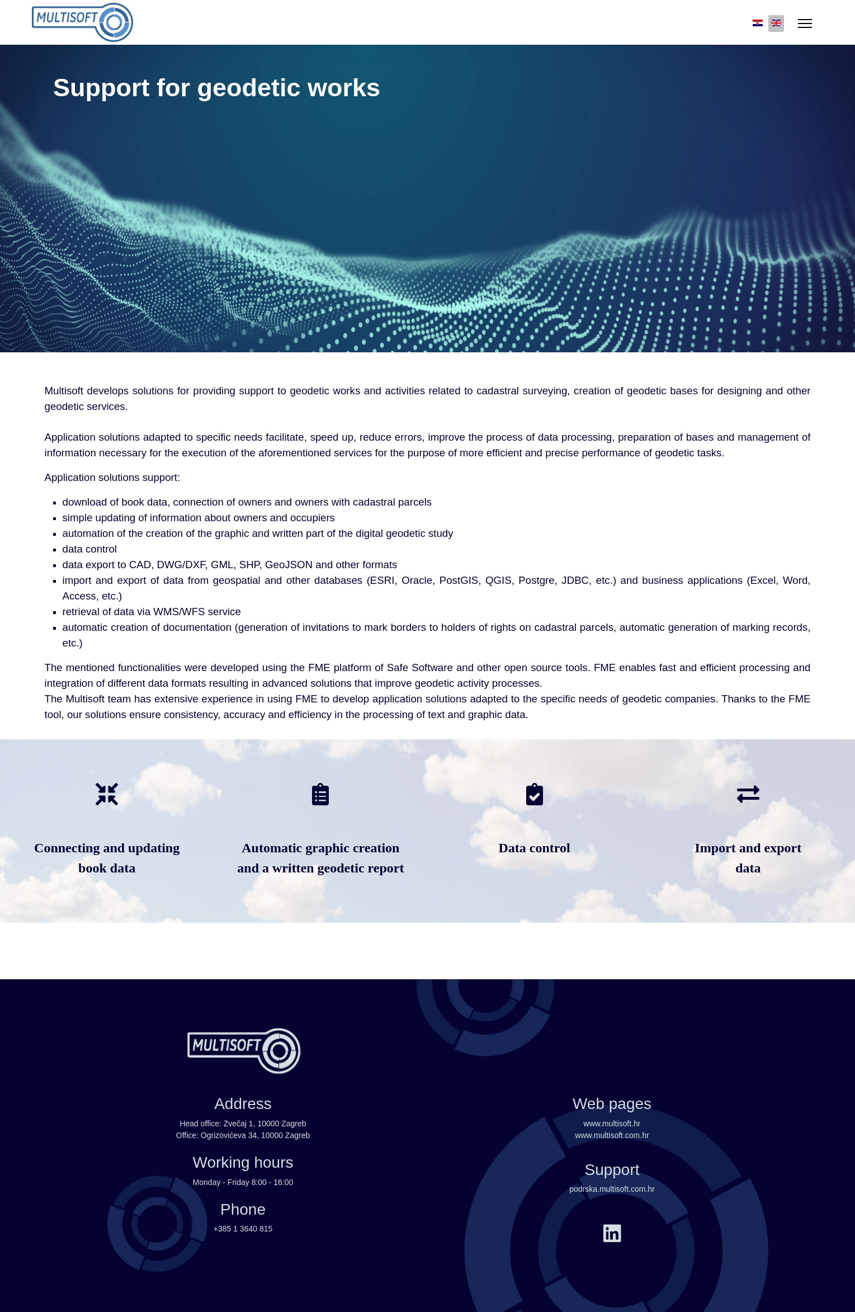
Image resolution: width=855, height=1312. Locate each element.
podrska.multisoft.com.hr (612, 1188)
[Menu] (805, 23)
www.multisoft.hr (612, 1123)
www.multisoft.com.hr (612, 1135)
